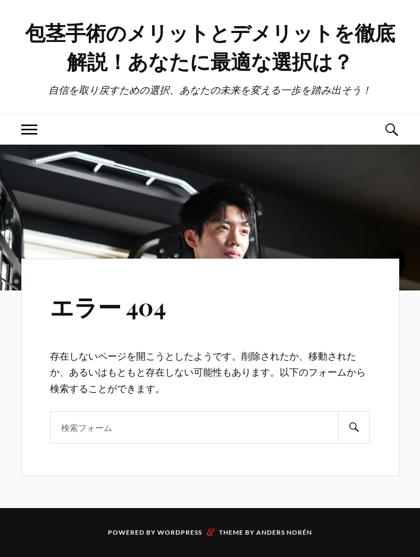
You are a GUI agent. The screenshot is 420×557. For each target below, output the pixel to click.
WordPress (179, 532)
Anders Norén (284, 532)
